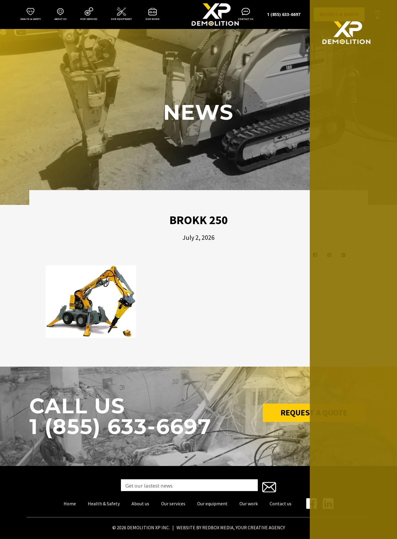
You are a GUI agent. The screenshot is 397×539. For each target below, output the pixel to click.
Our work (152, 18)
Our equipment (121, 18)
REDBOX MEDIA (218, 526)
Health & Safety (30, 18)
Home (70, 502)
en (377, 11)
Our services (88, 18)
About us (60, 18)
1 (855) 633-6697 (283, 14)
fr (377, 18)
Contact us (245, 18)
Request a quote (339, 14)
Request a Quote (314, 414)
